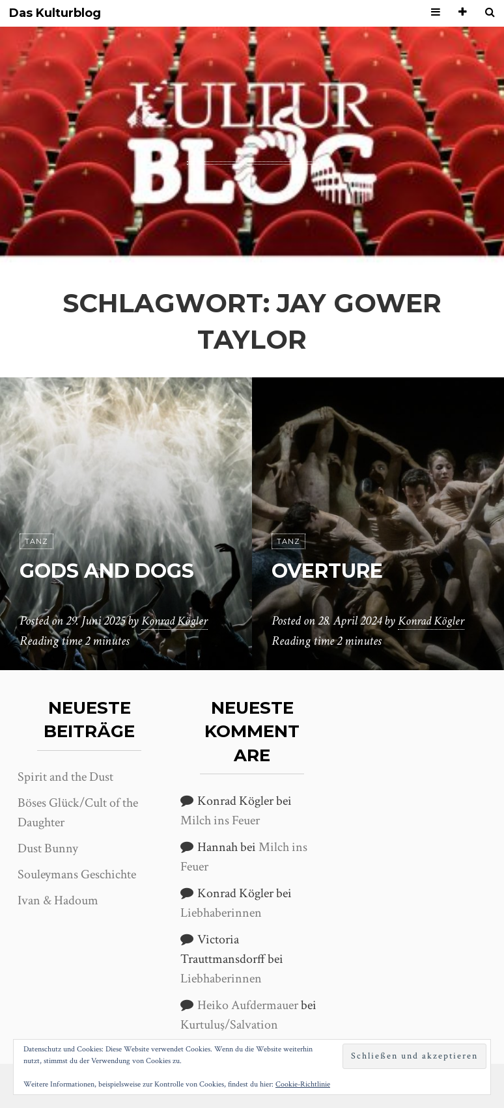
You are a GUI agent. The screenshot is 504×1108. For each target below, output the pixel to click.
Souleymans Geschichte (77, 874)
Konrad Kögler (176, 621)
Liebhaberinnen (221, 912)
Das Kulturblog (55, 13)
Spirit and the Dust (65, 776)
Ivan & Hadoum (58, 900)
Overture (333, 570)
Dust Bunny (48, 848)
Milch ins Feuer (220, 820)
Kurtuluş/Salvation (229, 1024)
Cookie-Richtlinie (302, 1084)
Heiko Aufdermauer (247, 1005)
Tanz (36, 541)
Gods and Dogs (113, 570)
